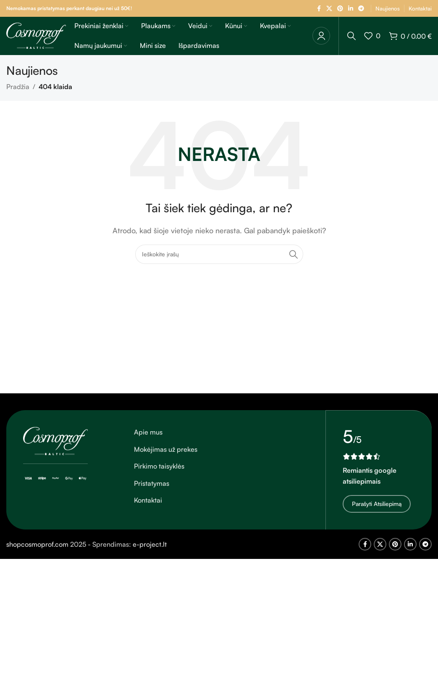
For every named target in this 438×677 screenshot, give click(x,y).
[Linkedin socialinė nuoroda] (351, 8)
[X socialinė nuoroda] (329, 8)
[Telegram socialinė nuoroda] (361, 8)
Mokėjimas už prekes (165, 454)
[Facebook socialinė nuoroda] (319, 8)
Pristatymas (151, 488)
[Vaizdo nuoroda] (55, 445)
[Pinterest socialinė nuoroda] (340, 8)
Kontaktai (148, 505)
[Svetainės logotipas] (36, 37)
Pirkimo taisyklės (159, 471)
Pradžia (17, 91)
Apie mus (148, 437)
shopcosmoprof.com (37, 548)
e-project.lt (150, 548)
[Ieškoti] (351, 38)
